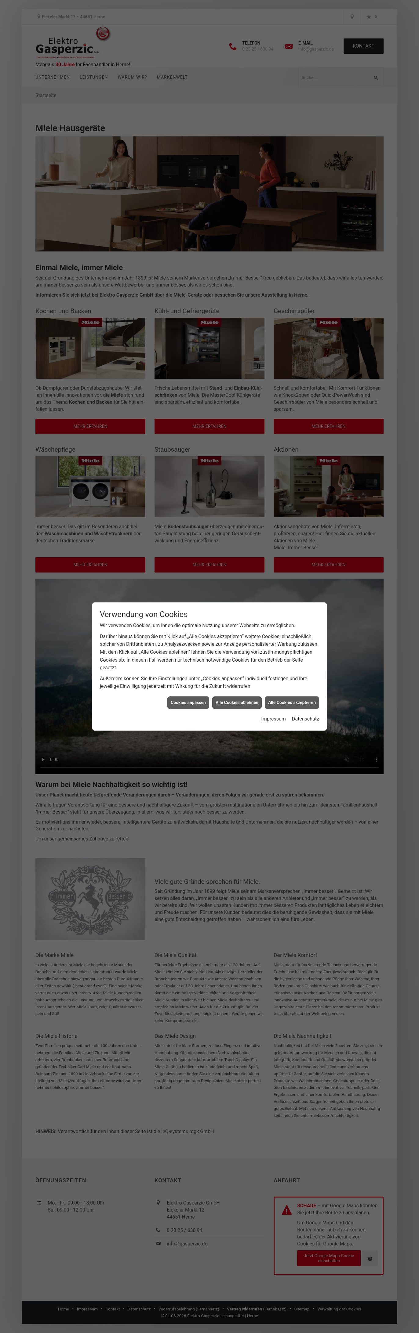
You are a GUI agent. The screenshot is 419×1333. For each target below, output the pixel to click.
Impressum (273, 719)
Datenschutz (305, 719)
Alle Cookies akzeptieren (292, 702)
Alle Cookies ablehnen (237, 702)
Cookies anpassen (188, 702)
